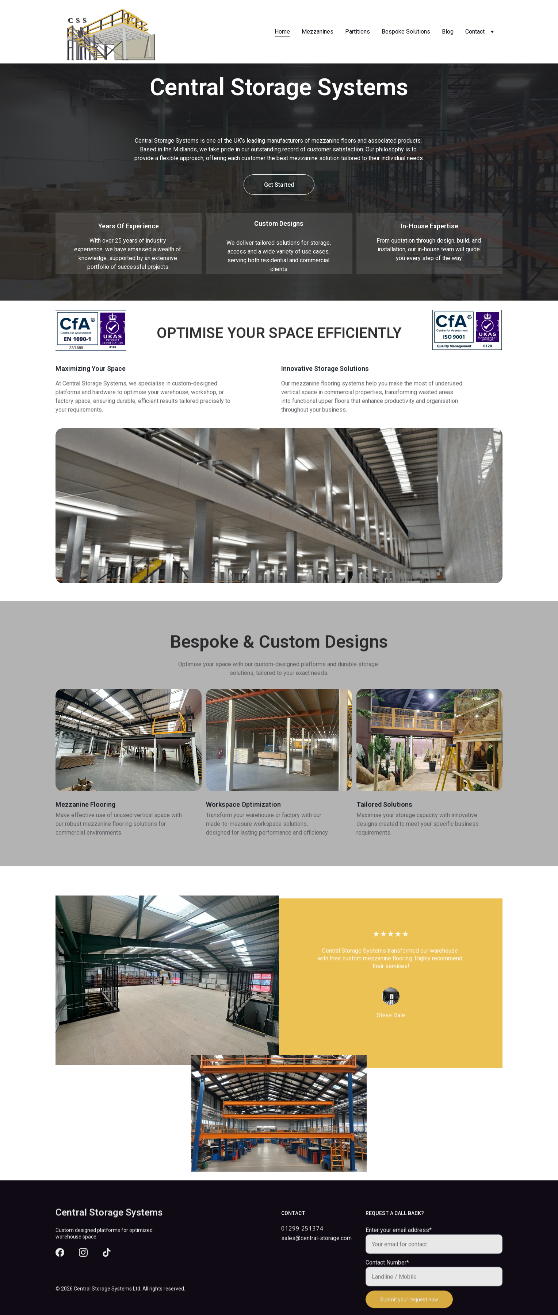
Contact (475, 31)
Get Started (279, 184)
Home (282, 31)
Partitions (357, 31)
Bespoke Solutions (406, 31)
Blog (448, 31)
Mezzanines (317, 31)
